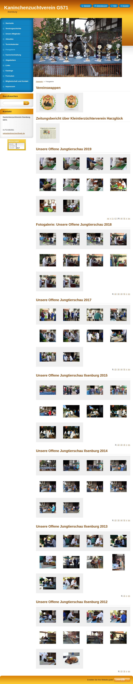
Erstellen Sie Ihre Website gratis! (100, 680)
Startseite (39, 81)
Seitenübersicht (102, 6)
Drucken (126, 6)
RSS (114, 6)
